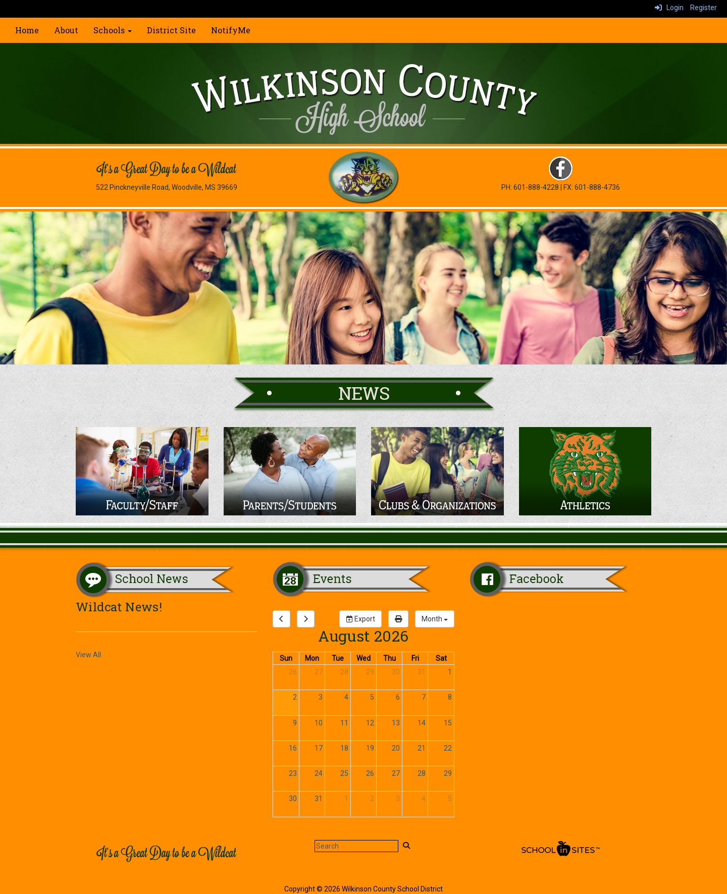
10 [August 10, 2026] (319, 723)
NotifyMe (230, 30)
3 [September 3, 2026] (398, 799)
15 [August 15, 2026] (448, 723)
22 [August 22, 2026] (448, 748)
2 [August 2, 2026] (295, 697)
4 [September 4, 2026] (424, 799)
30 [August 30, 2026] (293, 799)
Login (669, 8)
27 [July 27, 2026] (319, 672)
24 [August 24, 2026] (319, 773)
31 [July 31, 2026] (422, 672)
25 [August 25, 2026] (344, 773)
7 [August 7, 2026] (424, 697)
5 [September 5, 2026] (450, 799)
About (66, 30)
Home (27, 30)
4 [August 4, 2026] (346, 697)
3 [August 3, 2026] (321, 697)
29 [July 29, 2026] (370, 672)
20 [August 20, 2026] (396, 748)
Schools (112, 30)
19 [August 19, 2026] (370, 748)
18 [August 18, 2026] (344, 748)
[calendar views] (434, 618)
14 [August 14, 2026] (422, 723)
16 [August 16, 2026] (293, 748)
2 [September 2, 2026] (372, 799)
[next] (306, 618)
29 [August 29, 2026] (448, 773)
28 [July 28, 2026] (344, 672)
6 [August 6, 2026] (398, 697)
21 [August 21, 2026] (422, 748)
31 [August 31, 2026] (319, 799)
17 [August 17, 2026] (319, 748)
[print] (398, 618)
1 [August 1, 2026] (450, 672)
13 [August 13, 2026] (396, 723)
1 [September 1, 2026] (346, 799)
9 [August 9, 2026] (295, 723)
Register (703, 8)
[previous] (281, 618)
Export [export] (360, 619)
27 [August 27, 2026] (396, 773)
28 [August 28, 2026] (422, 773)
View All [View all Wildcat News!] (88, 655)
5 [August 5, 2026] (372, 697)
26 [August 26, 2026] (370, 773)
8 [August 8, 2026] (450, 697)
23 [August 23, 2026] (293, 773)
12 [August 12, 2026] (370, 723)
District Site (171, 30)
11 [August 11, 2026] (344, 723)
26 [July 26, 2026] (293, 672)
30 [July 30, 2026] (396, 672)
